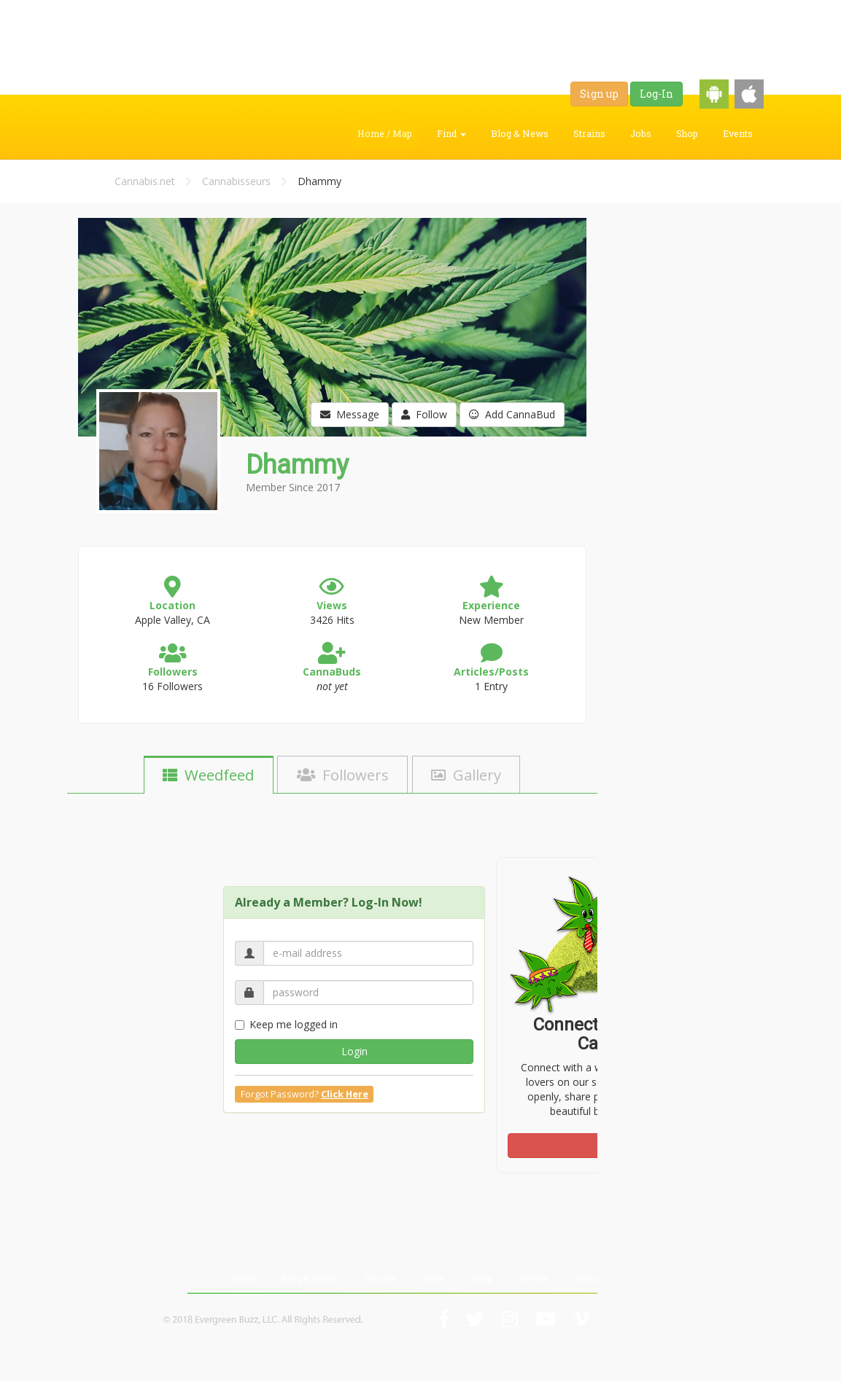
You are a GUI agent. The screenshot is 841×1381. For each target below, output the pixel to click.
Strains (589, 133)
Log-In (656, 94)
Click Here (344, 1094)
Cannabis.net (145, 181)
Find (451, 133)
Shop (687, 133)
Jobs (640, 133)
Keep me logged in (286, 1024)
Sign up (599, 94)
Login (354, 1051)
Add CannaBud (512, 414)
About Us (594, 1278)
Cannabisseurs (236, 181)
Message (349, 414)
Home (241, 1278)
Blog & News (520, 133)
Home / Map (384, 133)
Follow (424, 414)
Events (738, 133)
